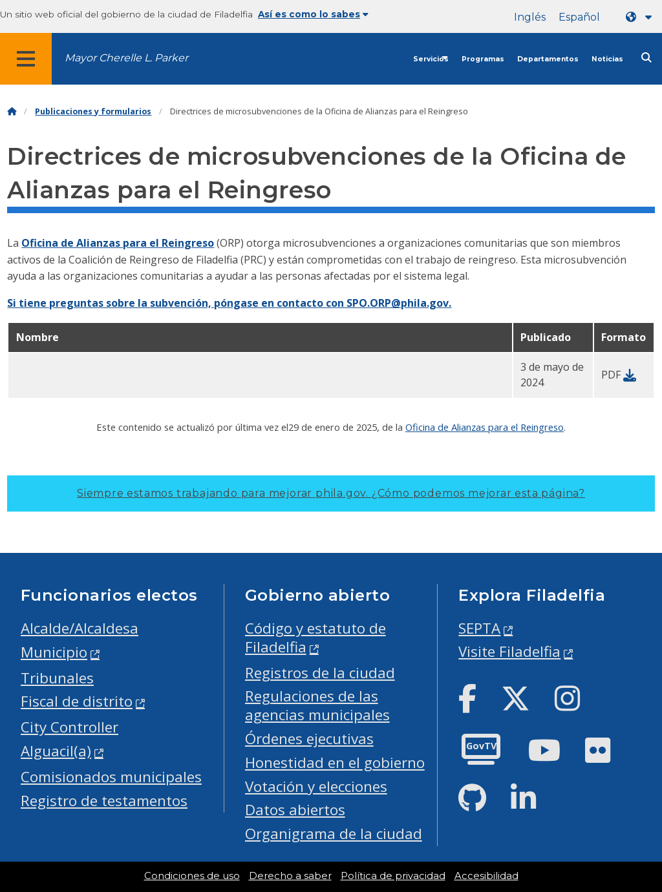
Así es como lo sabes (313, 14)
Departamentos (548, 59)
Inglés (530, 17)
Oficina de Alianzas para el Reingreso (117, 243)
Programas (483, 59)
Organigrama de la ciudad (333, 834)
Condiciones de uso (192, 876)
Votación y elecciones (316, 786)
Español (579, 17)
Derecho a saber (290, 876)
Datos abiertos (295, 810)
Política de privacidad (393, 876)
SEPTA (479, 628)
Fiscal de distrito (77, 701)
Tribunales (57, 678)
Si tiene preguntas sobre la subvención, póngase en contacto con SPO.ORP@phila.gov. (229, 303)
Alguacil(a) (56, 751)
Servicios (431, 59)
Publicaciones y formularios (93, 111)
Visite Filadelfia (509, 651)
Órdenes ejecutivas (309, 739)
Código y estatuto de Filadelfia (315, 637)
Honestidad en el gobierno (335, 762)
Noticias (607, 59)
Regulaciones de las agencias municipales (317, 705)
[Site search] (646, 58)
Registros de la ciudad (320, 673)
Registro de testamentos (104, 801)
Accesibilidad (486, 876)
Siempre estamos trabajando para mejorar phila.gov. (331, 493)
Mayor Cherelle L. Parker (126, 58)
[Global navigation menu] (26, 59)
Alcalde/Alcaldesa (79, 628)
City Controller (69, 727)
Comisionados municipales (111, 777)
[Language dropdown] (641, 17)
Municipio (54, 652)
